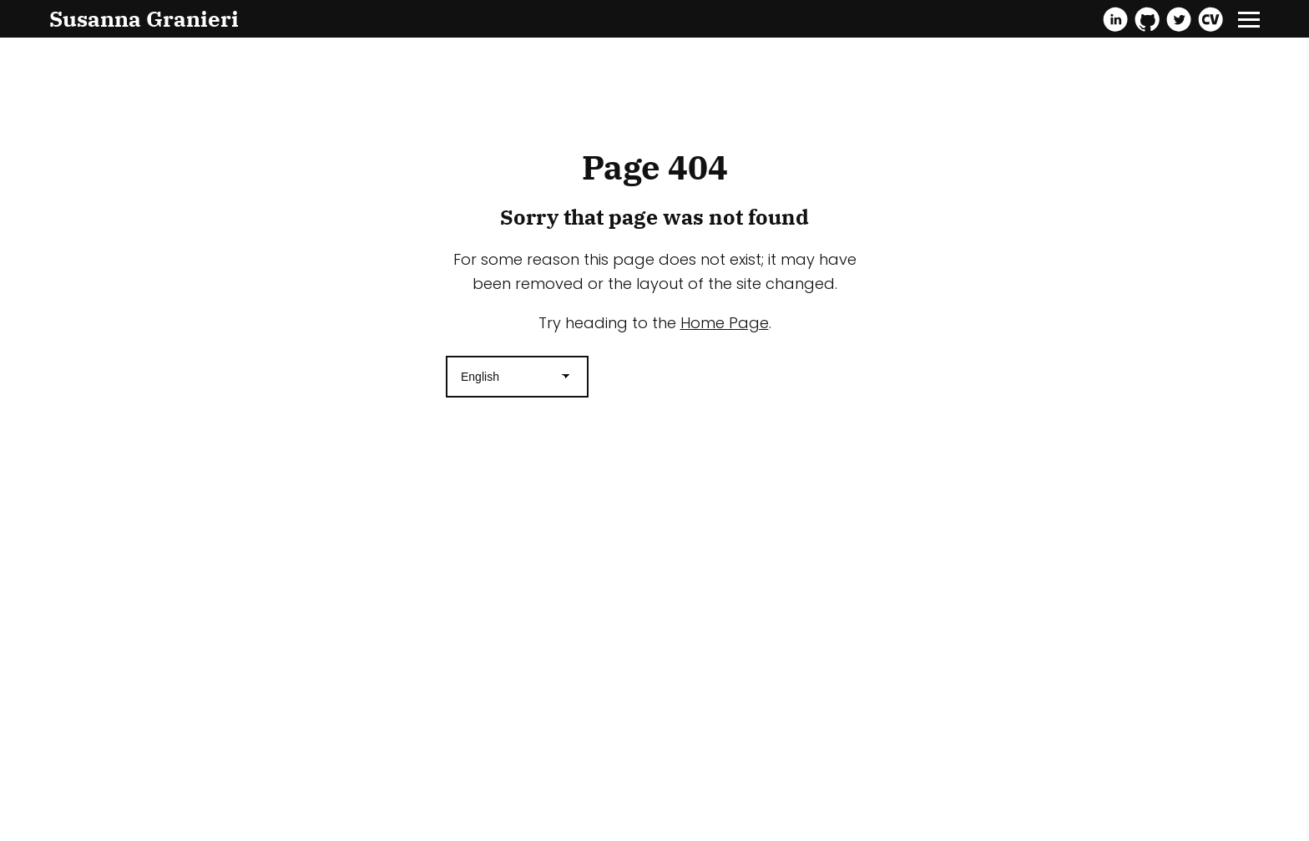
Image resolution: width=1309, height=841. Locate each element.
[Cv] (1210, 19)
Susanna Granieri (144, 18)
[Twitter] (1178, 19)
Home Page (724, 322)
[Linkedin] (1115, 19)
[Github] (1147, 19)
